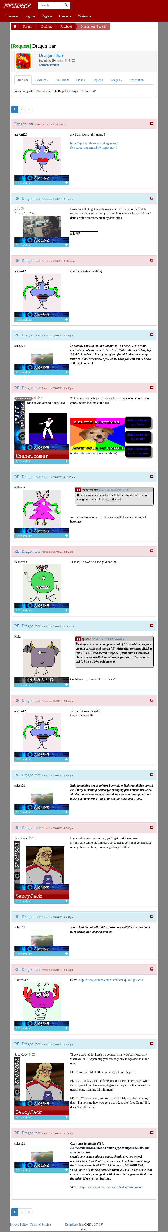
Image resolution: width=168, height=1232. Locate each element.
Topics (98, 80)
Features (12, 16)
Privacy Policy (19, 1224)
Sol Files (62, 80)
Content (84, 16)
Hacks (23, 80)
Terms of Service (40, 1224)
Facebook (66, 26)
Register (47, 16)
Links (80, 80)
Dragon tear (24, 124)
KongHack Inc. (74, 1224)
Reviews (41, 80)
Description (137, 80)
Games (65, 16)
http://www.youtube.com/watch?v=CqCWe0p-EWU (111, 980)
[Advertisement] (46, 35)
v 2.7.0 (96, 1224)
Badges (116, 80)
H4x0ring (46, 26)
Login (29, 16)
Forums (28, 26)
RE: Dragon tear (28, 198)
